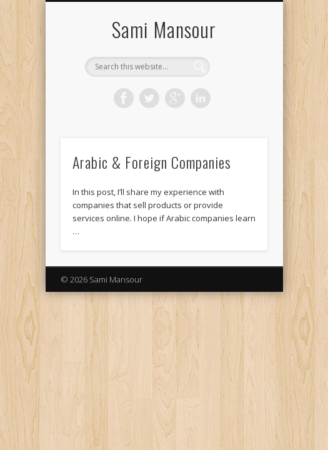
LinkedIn (201, 98)
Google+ (175, 98)
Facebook (124, 98)
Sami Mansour (164, 29)
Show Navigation (236, 112)
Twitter (149, 98)
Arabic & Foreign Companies (151, 162)
